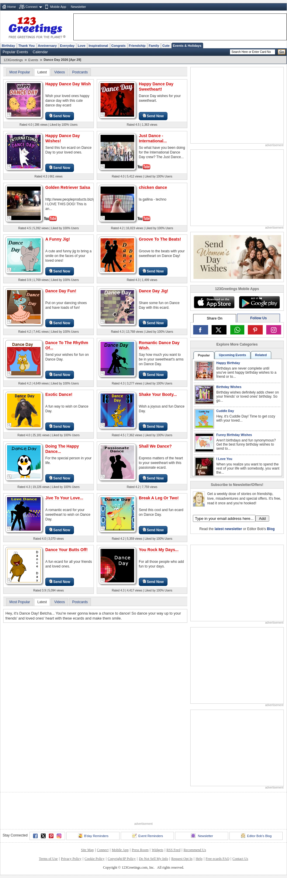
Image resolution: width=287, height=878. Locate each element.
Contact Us (240, 859)
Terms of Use (48, 859)
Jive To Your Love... (64, 498)
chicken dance (153, 187)
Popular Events (15, 52)
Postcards (80, 72)
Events (33, 60)
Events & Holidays (187, 45)
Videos (59, 72)
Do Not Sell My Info (153, 859)
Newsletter (78, 6)
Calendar (40, 52)
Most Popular (19, 72)
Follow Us (258, 318)
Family (154, 45)
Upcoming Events (232, 355)
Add (262, 518)
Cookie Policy (94, 859)
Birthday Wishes (228, 387)
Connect (31, 6)
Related (261, 355)
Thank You (26, 45)
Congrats (118, 45)
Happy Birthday (228, 363)
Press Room (140, 850)
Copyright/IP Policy (122, 859)
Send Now (59, 116)
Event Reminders (147, 835)
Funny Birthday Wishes (234, 435)
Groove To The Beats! (160, 239)
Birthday (8, 45)
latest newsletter (228, 529)
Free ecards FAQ (217, 859)
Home (11, 6)
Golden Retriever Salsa (67, 187)
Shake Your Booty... (158, 394)
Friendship (137, 45)
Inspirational (98, 45)
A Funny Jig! (57, 239)
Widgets (157, 850)
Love (81, 45)
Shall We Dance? (155, 446)
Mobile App (58, 6)
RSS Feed (173, 850)
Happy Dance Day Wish (68, 84)
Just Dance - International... (153, 138)
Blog (271, 529)
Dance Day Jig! (153, 291)
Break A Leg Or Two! (159, 498)
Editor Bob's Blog (256, 835)
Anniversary (47, 45)
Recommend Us (195, 850)
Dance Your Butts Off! (66, 549)
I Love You (224, 458)
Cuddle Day (225, 411)
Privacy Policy (71, 859)
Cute (166, 45)
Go (281, 52)
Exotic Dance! (58, 394)
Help (199, 859)
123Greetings (13, 60)
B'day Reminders (93, 835)
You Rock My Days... (159, 549)
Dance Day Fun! (60, 291)
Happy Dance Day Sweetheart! (156, 87)
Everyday (67, 45)
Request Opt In (182, 859)
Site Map (87, 850)
